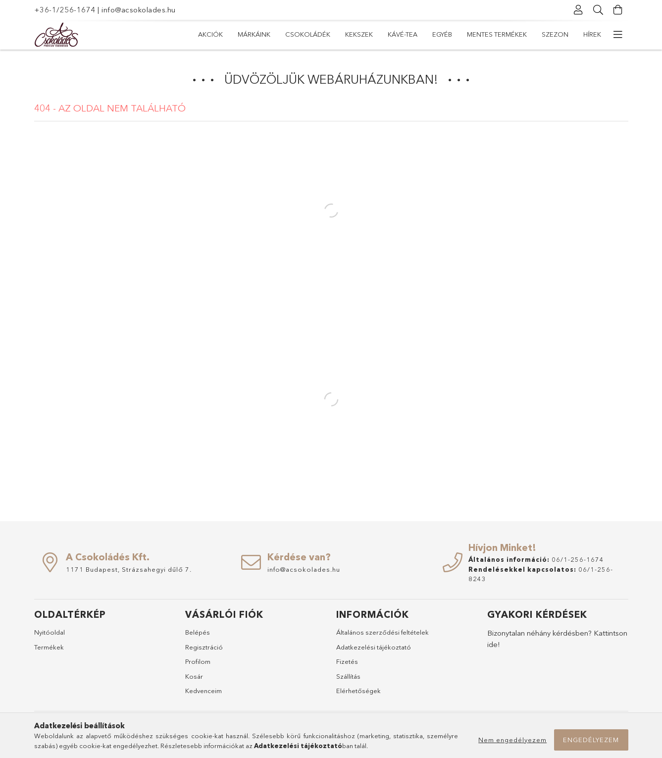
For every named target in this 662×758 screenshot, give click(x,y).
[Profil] (579, 10)
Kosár (194, 676)
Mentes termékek (497, 34)
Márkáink (254, 34)
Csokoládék (307, 34)
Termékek (49, 647)
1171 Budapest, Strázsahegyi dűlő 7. (129, 569)
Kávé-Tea (402, 34)
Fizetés (347, 661)
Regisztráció (204, 647)
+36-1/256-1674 (65, 9)
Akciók (210, 34)
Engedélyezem (591, 740)
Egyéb (442, 34)
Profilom (197, 661)
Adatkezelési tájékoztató (373, 647)
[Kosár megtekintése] (618, 10)
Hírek (592, 34)
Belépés (197, 632)
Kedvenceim (203, 691)
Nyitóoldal (49, 632)
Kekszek (359, 34)
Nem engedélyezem (512, 740)
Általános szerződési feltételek (382, 632)
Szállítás (348, 676)
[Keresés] (599, 10)
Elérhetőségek (358, 691)
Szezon (555, 34)
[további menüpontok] (618, 35)
